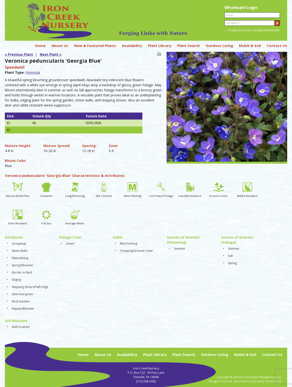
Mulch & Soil (250, 45)
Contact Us (277, 45)
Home (40, 45)
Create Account (238, 30)
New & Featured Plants (95, 45)
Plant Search (188, 45)
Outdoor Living (219, 45)
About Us (59, 45)
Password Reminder (266, 30)
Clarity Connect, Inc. (269, 381)
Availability (132, 45)
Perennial (33, 72)
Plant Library (159, 45)
